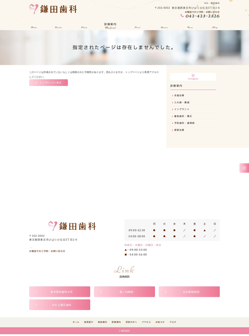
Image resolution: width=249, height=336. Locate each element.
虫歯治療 (179, 96)
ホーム (33, 24)
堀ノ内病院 (127, 293)
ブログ (215, 24)
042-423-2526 (46, 247)
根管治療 (179, 131)
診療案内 (110, 24)
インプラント (182, 110)
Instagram (193, 77)
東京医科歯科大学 (61, 293)
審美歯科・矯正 (183, 117)
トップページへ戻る (51, 83)
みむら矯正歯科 (61, 306)
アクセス (165, 24)
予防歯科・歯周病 (185, 124)
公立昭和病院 (191, 293)
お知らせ (191, 24)
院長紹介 (58, 24)
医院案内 (84, 24)
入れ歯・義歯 (182, 103)
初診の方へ (137, 24)
